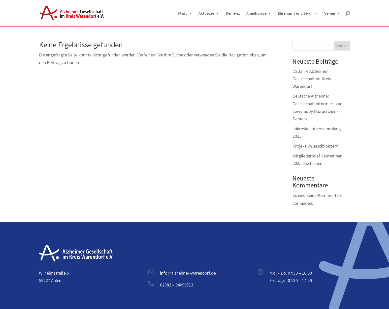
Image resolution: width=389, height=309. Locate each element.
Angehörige (256, 13)
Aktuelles (206, 13)
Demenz (233, 13)
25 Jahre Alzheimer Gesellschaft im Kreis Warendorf (311, 78)
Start (182, 13)
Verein (329, 13)
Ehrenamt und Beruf (295, 13)
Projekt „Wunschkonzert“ (316, 146)
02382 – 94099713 (176, 285)
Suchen (341, 45)
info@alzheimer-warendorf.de (188, 273)
